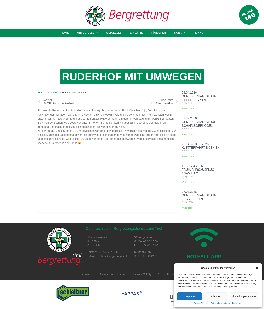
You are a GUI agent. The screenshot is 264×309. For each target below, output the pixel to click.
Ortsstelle (87, 32)
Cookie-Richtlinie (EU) (171, 274)
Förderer (158, 32)
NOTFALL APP (204, 256)
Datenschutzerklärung (220, 303)
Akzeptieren (189, 296)
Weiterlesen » (188, 109)
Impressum (237, 303)
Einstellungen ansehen (244, 296)
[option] (73, 293)
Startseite (42, 92)
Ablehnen (215, 296)
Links (199, 32)
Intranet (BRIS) (142, 274)
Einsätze (136, 32)
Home (65, 32)
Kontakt (180, 32)
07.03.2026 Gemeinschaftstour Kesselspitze (199, 195)
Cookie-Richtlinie (201, 303)
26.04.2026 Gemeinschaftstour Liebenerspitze (199, 96)
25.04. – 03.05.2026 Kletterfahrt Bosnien (201, 145)
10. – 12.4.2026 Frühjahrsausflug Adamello (198, 169)
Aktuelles (114, 32)
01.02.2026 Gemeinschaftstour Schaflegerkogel (199, 122)
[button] (257, 268)
